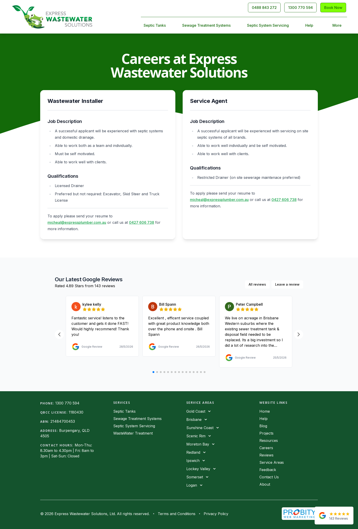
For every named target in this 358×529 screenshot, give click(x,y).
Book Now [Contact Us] (333, 7)
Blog (263, 426)
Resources (268, 440)
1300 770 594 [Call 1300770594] (300, 7)
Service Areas (271, 462)
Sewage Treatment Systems (206, 25)
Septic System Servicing (268, 25)
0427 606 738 (141, 222)
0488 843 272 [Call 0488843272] (264, 7)
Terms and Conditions (176, 513)
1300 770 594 (67, 403)
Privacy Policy (216, 513)
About (264, 484)
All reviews (257, 284)
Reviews (266, 455)
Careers (266, 448)
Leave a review (287, 284)
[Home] (52, 17)
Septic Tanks (155, 25)
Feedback (267, 469)
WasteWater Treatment (133, 433)
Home (264, 411)
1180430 (76, 412)
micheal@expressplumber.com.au (76, 222)
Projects (266, 433)
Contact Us (269, 477)
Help (309, 25)
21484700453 (62, 421)
